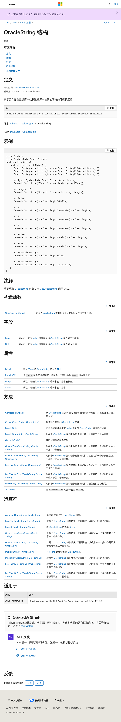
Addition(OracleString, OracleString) (22, 514)
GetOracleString (48, 288)
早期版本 (26, 707)
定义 (8, 53)
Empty (8, 338)
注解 (8, 61)
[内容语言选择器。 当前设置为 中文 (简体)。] (15, 700)
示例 (8, 57)
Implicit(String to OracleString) (20, 551)
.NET (15, 22)
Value (35, 338)
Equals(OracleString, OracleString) (21, 434)
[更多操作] (114, 22)
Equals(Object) (12, 428)
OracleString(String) (15, 312)
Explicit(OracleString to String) (20, 526)
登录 (116, 4)
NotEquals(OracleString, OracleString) (23, 483)
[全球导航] (3, 4)
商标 (100, 707)
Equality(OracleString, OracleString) (22, 520)
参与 (47, 707)
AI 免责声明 (12, 707)
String (72, 526)
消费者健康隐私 (71, 707)
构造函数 (10, 65)
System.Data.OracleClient (26, 87)
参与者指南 (26, 626)
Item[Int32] (10, 375)
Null (7, 344)
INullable (15, 131)
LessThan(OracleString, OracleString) (23, 464)
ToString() (10, 489)
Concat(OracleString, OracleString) (22, 422)
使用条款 (90, 707)
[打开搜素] (109, 4)
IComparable (29, 131)
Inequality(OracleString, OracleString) (23, 557)
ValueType (27, 123)
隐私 (55, 707)
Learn (6, 22)
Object (13, 123)
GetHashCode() (12, 440)
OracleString (21, 288)
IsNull (8, 369)
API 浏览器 (25, 22)
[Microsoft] (60, 4)
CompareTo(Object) (14, 412)
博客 (36, 707)
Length (8, 381)
